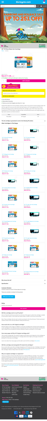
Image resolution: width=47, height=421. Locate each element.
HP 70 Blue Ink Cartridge (7, 254)
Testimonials (26, 389)
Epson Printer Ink (6, 390)
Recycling (14, 392)
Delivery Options (36, 387)
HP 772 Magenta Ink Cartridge (30, 154)
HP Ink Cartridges (6, 387)
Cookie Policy (26, 394)
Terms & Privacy (27, 392)
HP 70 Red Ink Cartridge (29, 254)
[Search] (16, 6)
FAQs (3, 50)
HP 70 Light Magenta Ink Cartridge (9, 221)
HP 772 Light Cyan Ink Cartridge (30, 204)
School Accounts (36, 390)
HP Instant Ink (26, 349)
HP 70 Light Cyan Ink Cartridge (8, 204)
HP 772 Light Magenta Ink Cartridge (31, 221)
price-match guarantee (40, 359)
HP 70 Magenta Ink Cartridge (8, 154)
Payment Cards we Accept (39, 392)
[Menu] (3, 2)
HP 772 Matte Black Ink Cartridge (31, 187)
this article (37, 340)
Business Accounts (37, 389)
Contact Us (14, 389)
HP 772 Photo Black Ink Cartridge (9, 187)
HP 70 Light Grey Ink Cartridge (8, 238)
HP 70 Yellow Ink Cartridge (7, 171)
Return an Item (15, 390)
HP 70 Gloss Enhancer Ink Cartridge (31, 271)
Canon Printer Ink (6, 389)
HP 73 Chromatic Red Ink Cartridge (9, 271)
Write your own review (8, 296)
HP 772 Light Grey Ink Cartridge (30, 238)
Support (25, 387)
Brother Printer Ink (6, 392)
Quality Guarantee (27, 390)
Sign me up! (5, 401)
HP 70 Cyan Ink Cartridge (7, 137)
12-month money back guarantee (11, 365)
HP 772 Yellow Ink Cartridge (29, 171)
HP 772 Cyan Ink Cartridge (29, 137)
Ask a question (23, 308)
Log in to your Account (17, 387)
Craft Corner (14, 394)
